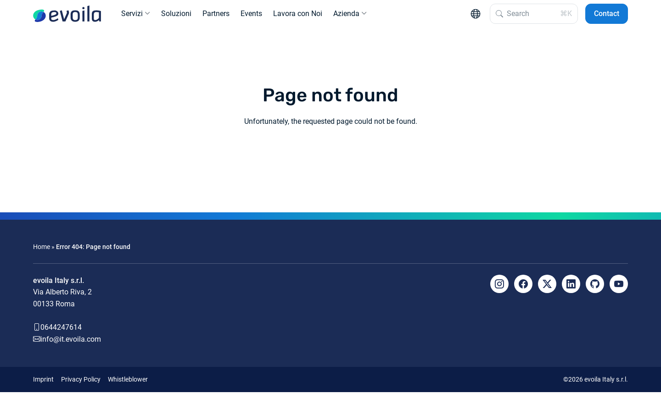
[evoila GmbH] (67, 17)
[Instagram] (499, 291)
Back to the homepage (330, 162)
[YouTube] (619, 291)
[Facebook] (523, 291)
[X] (547, 291)
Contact (606, 17)
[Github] (595, 291)
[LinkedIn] (571, 291)
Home (41, 254)
